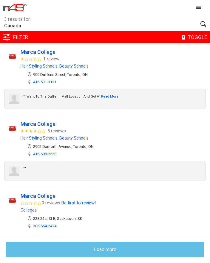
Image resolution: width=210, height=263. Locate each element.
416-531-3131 (44, 82)
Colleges (29, 210)
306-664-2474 (44, 226)
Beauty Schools (74, 66)
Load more (105, 249)
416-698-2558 (44, 154)
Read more (109, 96)
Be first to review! (78, 203)
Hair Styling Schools (39, 66)
